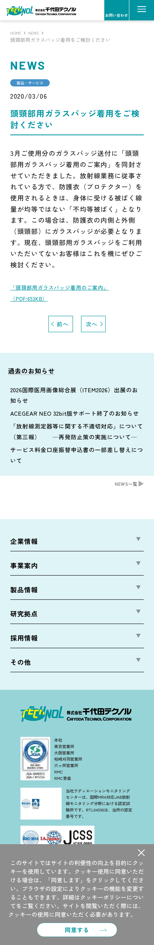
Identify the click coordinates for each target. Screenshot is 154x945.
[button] (141, 848)
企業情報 (24, 543)
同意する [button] (76, 927)
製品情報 (24, 591)
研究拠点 (24, 615)
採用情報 (24, 640)
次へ (91, 326)
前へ (62, 326)
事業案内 (24, 567)
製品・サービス (36, 84)
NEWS (38, 32)
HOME (17, 32)
